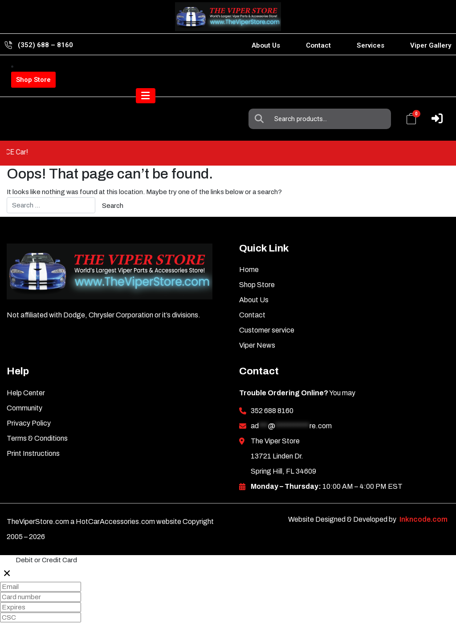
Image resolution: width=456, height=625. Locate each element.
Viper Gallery (431, 45)
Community (24, 387)
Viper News (257, 325)
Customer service (266, 309)
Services (370, 45)
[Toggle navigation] (432, 109)
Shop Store (33, 80)
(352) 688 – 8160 (45, 45)
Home (249, 249)
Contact (318, 45)
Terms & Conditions (37, 418)
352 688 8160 (272, 390)
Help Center (26, 372)
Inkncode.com (423, 499)
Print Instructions (33, 433)
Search (261, 74)
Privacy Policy (29, 402)
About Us (266, 45)
